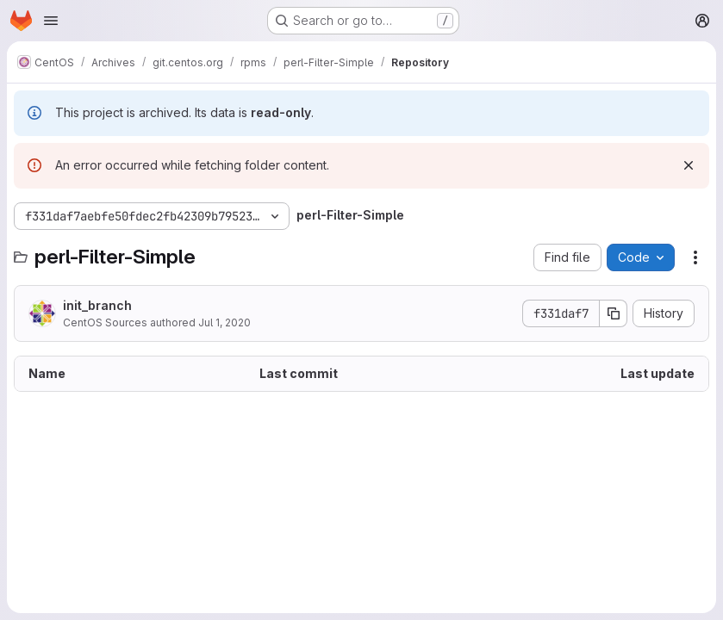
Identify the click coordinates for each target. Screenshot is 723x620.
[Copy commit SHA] (613, 313)
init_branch (97, 305)
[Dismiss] (688, 165)
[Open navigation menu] (51, 20)
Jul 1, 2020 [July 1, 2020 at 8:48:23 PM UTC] (224, 322)
